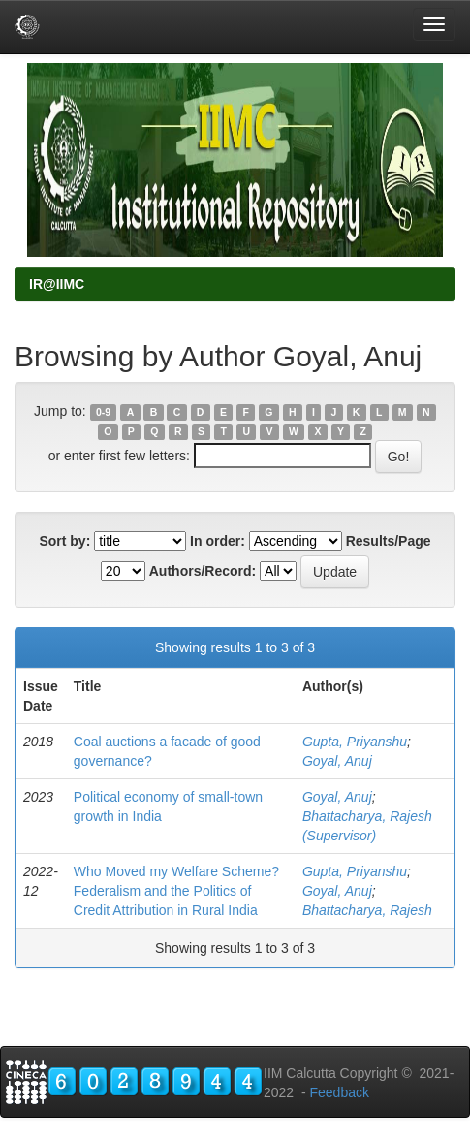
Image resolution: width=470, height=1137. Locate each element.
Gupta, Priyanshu (354, 741)
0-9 (103, 412)
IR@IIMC (56, 284)
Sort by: (64, 541)
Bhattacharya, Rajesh (367, 910)
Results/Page (388, 541)
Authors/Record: (202, 571)
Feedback (338, 1092)
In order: (217, 541)
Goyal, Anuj (337, 761)
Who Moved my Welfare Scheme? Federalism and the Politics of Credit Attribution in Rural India (176, 891)
